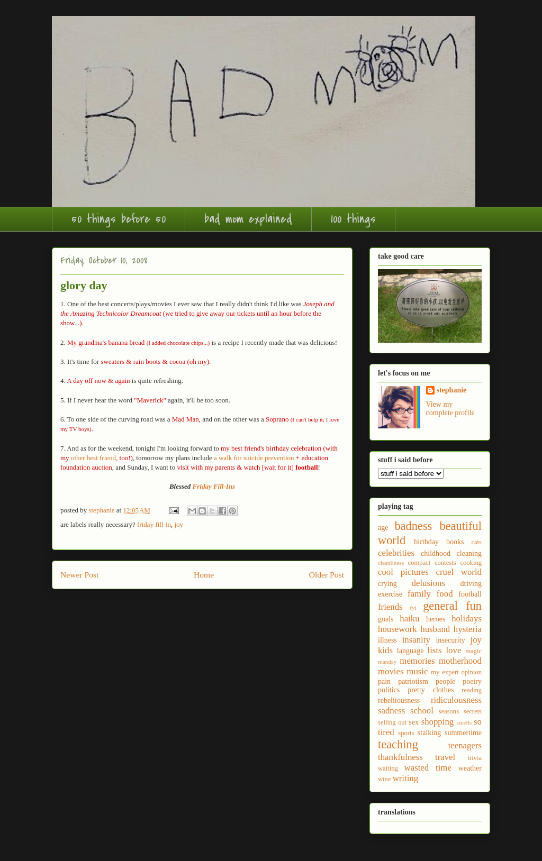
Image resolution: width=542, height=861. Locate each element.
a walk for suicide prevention (254, 458)
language (410, 651)
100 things (353, 218)
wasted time (427, 768)
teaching (398, 744)
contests (445, 562)
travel (445, 757)
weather (470, 768)
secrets (473, 711)
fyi (413, 607)
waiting (388, 768)
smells (464, 722)
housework (397, 629)
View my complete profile (450, 408)
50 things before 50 (118, 218)
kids (385, 650)
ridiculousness (456, 700)
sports (406, 733)
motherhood (460, 661)
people (445, 681)
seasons (449, 711)
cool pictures (403, 572)
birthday (426, 542)
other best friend (93, 458)
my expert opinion (456, 672)
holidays (466, 618)
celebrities (396, 553)
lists (435, 650)
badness (413, 526)
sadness (391, 711)
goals (386, 619)
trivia (474, 758)
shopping (437, 722)
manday (387, 661)
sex (414, 722)
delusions (428, 583)
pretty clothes (431, 690)
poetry (472, 681)
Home (204, 574)
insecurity (450, 640)
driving (471, 584)
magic (473, 651)
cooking (471, 562)
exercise (390, 594)
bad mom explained (248, 218)
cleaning (469, 553)
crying (387, 584)
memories (417, 661)
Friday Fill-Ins (214, 486)
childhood (435, 553)
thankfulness (400, 757)
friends (390, 607)
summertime (463, 733)
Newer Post (79, 574)
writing (405, 778)
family (419, 594)
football (470, 594)
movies (390, 671)
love (453, 650)
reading (472, 690)
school (421, 711)
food (445, 594)
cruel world (459, 572)
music (417, 671)
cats (476, 542)
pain (384, 681)
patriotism (413, 681)
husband (435, 629)
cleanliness (391, 563)
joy (179, 524)
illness (387, 640)
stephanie (452, 390)
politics (389, 690)
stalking (429, 733)
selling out (392, 722)
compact (419, 562)
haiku (409, 618)
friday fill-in (154, 524)
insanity (416, 640)
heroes (436, 619)
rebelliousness (399, 700)
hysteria (468, 629)
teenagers (465, 745)
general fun (452, 605)
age (383, 528)
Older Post (326, 574)
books (455, 542)
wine (384, 779)
